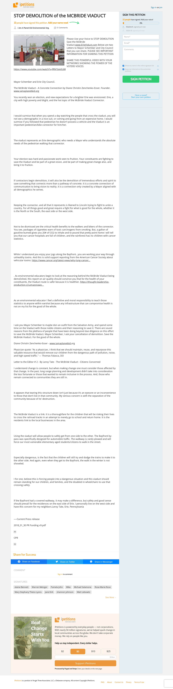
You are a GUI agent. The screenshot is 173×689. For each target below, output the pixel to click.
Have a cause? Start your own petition (141, 96)
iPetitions (23, 5)
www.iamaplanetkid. (60, 343)
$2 (62, 651)
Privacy (128, 682)
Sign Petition (141, 79)
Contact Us (119, 682)
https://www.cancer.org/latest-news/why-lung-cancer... (61, 260)
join (160, 7)
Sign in (154, 7)
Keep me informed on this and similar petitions (137, 70)
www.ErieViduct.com (86, 44)
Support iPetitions (85, 663)
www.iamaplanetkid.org (26, 91)
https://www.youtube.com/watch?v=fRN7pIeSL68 (40, 69)
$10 (93, 651)
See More (109, 597)
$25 (108, 651)
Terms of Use (139, 682)
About (109, 682)
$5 (78, 651)
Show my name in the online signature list (138, 66)
